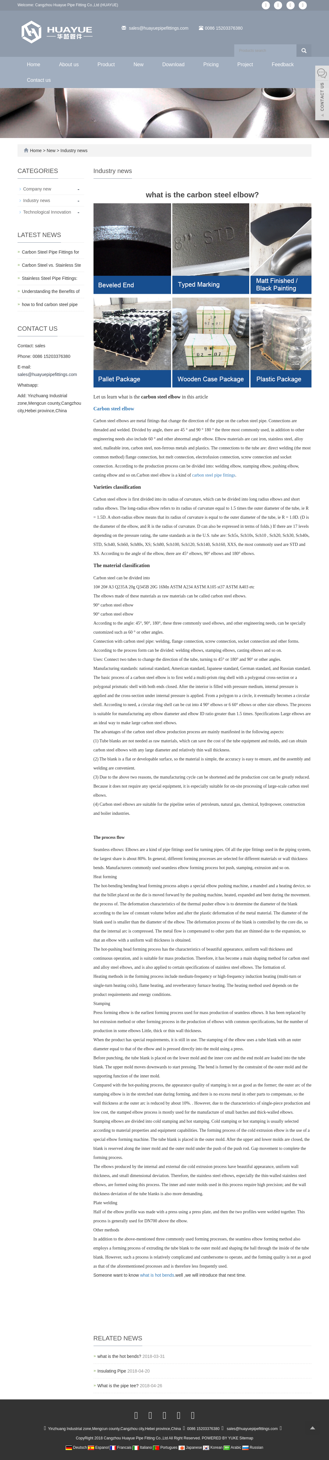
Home (33, 64)
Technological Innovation (47, 212)
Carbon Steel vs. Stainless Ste (51, 265)
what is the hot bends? (119, 1356)
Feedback (283, 64)
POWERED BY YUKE (220, 1438)
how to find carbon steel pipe (50, 304)
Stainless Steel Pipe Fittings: (49, 278)
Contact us (39, 80)
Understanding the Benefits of (50, 291)
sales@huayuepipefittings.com (158, 28)
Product (106, 64)
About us (69, 64)
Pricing (211, 64)
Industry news (73, 150)
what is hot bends (157, 1275)
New (139, 64)
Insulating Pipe (112, 1370)
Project (245, 64)
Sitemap (246, 1438)
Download (173, 64)
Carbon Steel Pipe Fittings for (50, 252)
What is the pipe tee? (118, 1385)
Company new (37, 188)
